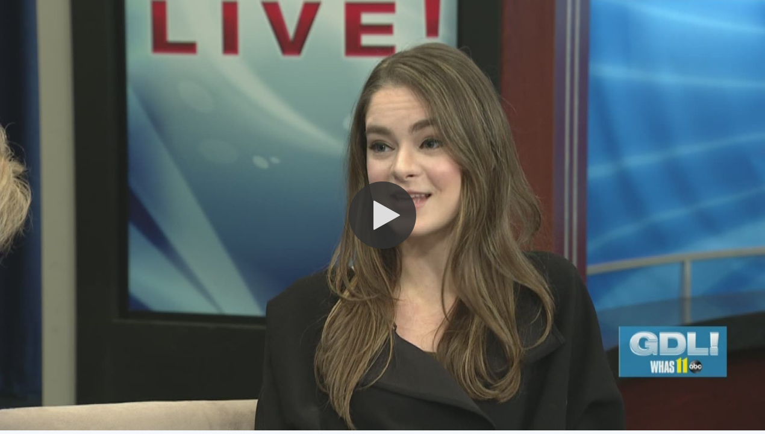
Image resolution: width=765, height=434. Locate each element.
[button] (382, 215)
